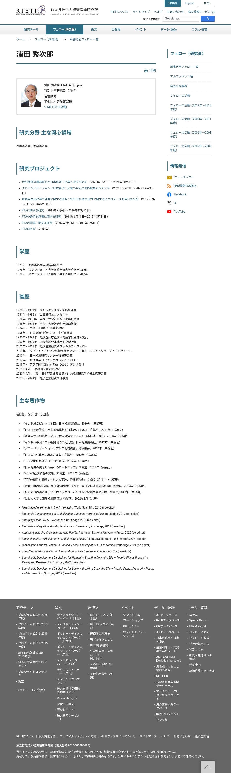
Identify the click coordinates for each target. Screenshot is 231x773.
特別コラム (196, 649)
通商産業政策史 (100, 633)
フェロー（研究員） (47, 39)
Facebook (180, 194)
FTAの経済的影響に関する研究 (41, 216)
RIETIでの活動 (57, 107)
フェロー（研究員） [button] (64, 29)
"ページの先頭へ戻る (208, 767)
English (189, 3)
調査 (21, 681)
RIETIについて (119, 11)
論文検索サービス (201, 11)
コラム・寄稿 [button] (199, 29)
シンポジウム (131, 614)
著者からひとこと (101, 639)
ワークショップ (133, 620)
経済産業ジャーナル (202, 670)
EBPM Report (197, 626)
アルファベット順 (181, 76)
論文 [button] (93, 29)
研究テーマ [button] (31, 29)
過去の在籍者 (178, 86)
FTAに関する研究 (33, 210)
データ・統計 (164, 608)
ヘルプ (158, 11)
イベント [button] (140, 29)
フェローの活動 (180, 95)
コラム (193, 614)
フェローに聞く (199, 632)
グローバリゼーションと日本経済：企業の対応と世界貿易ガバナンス (66, 188)
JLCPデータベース (168, 632)
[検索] (181, 18)
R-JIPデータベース (168, 620)
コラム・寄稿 (197, 608)
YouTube (179, 211)
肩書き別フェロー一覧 (84, 39)
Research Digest (67, 698)
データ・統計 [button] (168, 29)
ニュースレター (184, 177)
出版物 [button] (116, 29)
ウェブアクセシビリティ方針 (78, 736)
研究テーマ (24, 608)
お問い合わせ (175, 11)
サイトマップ (141, 11)
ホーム (20, 39)
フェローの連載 (199, 638)
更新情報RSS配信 (185, 186)
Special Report (198, 620)
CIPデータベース (167, 626)
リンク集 (162, 719)
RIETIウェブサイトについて (117, 736)
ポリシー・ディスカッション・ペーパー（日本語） (69, 637)
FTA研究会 (29, 229)
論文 (58, 608)
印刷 (152, 70)
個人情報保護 (46, 736)
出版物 (93, 608)
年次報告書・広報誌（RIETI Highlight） (101, 654)
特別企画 (195, 665)
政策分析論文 (65, 704)
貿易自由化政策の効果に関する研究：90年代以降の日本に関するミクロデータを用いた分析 (80, 199)
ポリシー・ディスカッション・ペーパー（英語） (69, 650)
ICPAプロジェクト (167, 714)
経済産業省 (202, 736)
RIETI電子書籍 (99, 645)
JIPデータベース (166, 614)
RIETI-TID (162, 676)
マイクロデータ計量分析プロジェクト (167, 695)
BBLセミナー (131, 626)
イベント (128, 608)
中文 (207, 3)
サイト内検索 (151, 19)
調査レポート (65, 709)
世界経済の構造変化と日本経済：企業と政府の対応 (54, 182)
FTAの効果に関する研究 (37, 223)
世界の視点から (199, 643)
